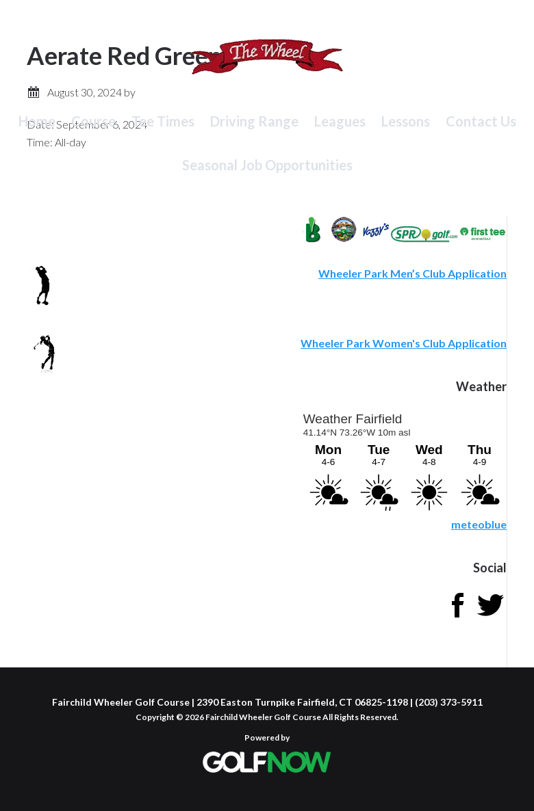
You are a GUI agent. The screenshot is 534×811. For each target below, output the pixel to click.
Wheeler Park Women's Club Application (404, 342)
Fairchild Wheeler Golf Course (267, 65)
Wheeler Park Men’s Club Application (412, 273)
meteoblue (479, 524)
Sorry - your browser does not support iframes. (404, 459)
